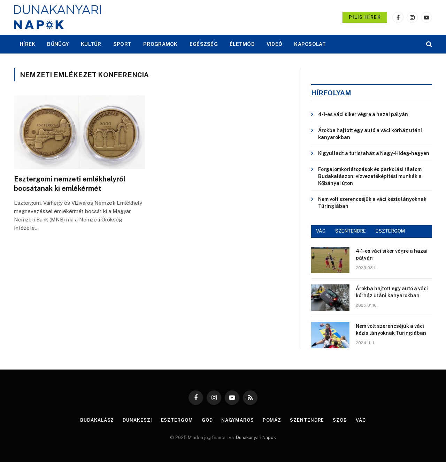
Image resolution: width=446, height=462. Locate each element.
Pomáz (272, 420)
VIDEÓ (274, 44)
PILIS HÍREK (365, 17)
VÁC (320, 231)
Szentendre (307, 420)
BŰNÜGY (58, 44)
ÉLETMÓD (242, 44)
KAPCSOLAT (310, 44)
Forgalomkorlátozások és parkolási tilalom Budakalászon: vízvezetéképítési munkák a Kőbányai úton (370, 176)
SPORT (122, 44)
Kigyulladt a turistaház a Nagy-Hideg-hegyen (373, 153)
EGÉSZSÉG (204, 44)
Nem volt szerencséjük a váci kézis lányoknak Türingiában (372, 202)
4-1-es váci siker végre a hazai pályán (363, 114)
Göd (207, 420)
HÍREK (27, 44)
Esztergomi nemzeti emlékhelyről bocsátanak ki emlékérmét (69, 184)
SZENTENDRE (350, 231)
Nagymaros (238, 420)
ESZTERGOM (390, 231)
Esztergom (177, 420)
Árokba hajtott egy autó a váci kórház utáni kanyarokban (370, 134)
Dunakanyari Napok (256, 437)
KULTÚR (91, 44)
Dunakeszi (137, 420)
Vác (361, 420)
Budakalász (97, 420)
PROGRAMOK (160, 44)
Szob (340, 420)
